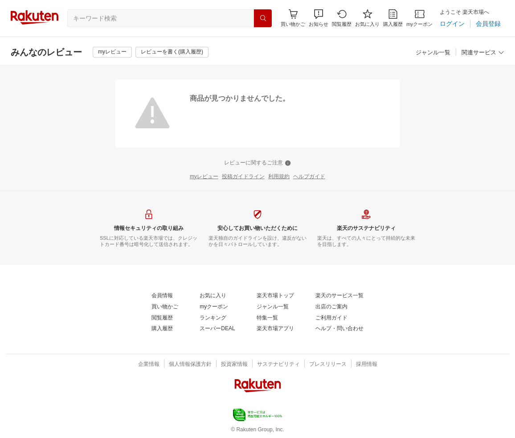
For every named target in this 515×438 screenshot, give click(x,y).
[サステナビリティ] (278, 364)
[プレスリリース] (328, 364)
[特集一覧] (267, 318)
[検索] (263, 18)
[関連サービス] (483, 53)
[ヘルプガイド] (309, 176)
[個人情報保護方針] (190, 364)
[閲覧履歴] (342, 18)
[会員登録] (488, 24)
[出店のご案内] (331, 307)
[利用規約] (279, 176)
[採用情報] (366, 364)
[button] (318, 18)
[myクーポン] (419, 18)
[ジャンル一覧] (433, 53)
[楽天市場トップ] (275, 295)
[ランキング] (213, 318)
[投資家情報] (234, 364)
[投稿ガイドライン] (243, 176)
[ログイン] (452, 24)
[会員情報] (162, 295)
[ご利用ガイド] (331, 318)
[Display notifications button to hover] (293, 18)
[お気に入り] (367, 18)
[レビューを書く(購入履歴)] (171, 52)
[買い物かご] (164, 307)
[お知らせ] (318, 18)
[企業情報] (148, 364)
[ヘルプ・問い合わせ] (339, 328)
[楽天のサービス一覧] (339, 295)
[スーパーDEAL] (217, 328)
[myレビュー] (112, 52)
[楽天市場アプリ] (275, 328)
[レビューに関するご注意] (257, 163)
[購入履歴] (393, 18)
